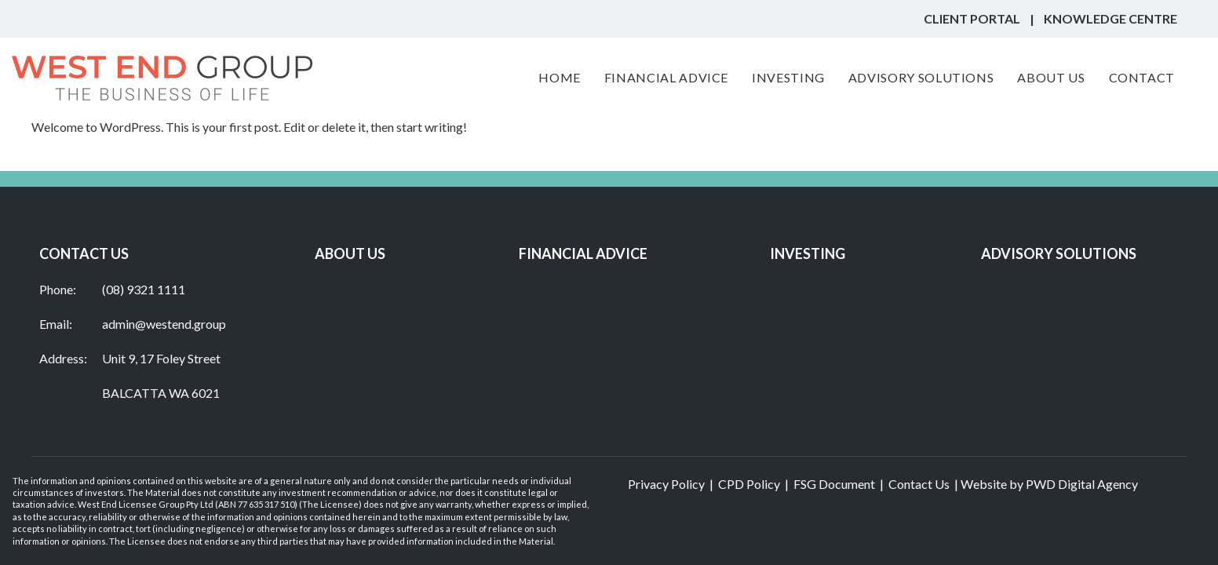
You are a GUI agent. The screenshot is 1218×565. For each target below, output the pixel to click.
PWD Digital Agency (1082, 483)
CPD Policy (749, 483)
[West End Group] (162, 78)
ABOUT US (350, 253)
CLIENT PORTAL (972, 18)
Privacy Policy (666, 483)
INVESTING (807, 253)
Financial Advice (583, 253)
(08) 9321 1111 (143, 289)
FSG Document (834, 483)
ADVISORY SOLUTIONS (1058, 253)
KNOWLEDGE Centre (1110, 18)
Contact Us (919, 483)
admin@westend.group (164, 323)
